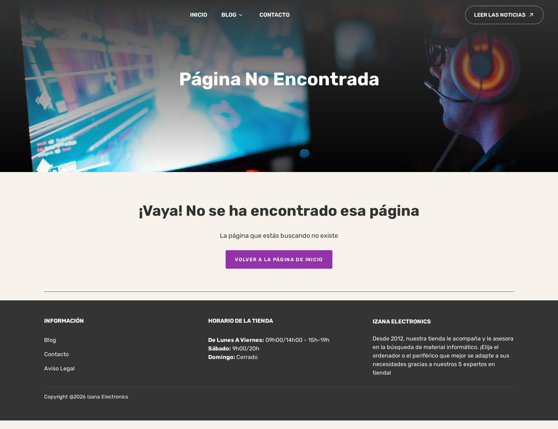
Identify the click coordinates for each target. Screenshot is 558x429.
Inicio (198, 14)
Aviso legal (59, 368)
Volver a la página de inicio (279, 259)
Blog (233, 15)
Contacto (274, 14)
